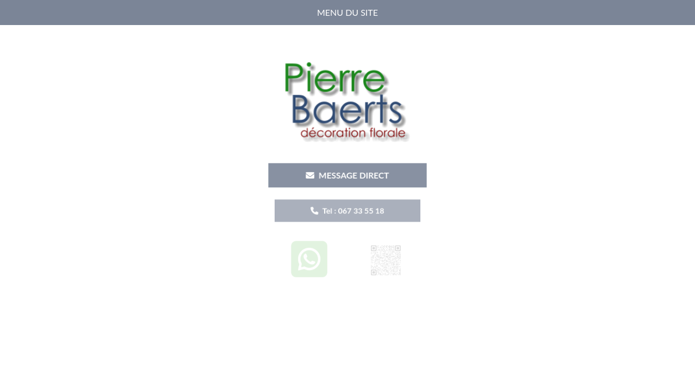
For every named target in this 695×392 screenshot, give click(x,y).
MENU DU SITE (347, 12)
